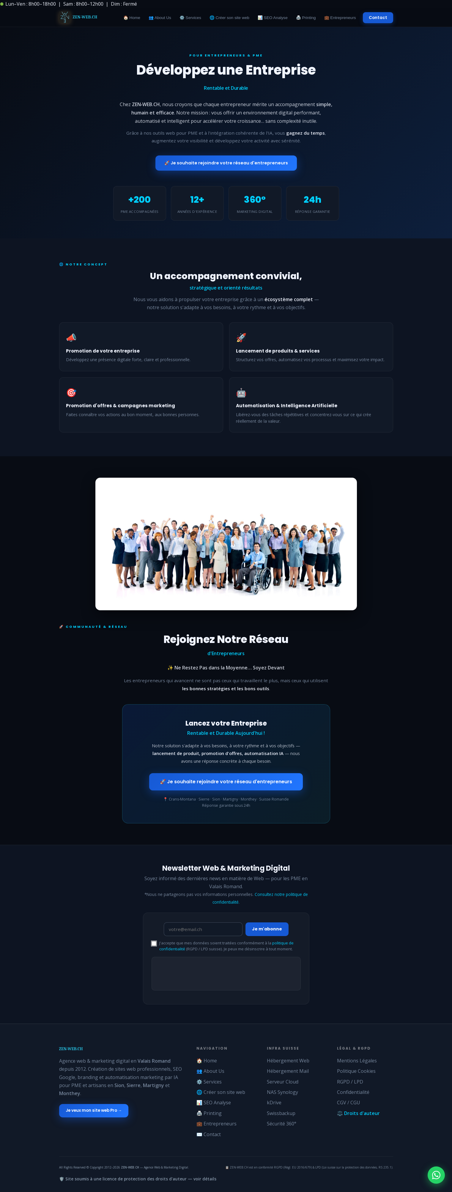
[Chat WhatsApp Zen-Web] (436, 1175)
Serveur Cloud (282, 1081)
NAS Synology (282, 1092)
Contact (378, 18)
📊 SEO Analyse (273, 17)
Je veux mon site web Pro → (94, 1110)
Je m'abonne (267, 929)
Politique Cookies (356, 1071)
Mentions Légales (357, 1060)
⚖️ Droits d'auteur (358, 1113)
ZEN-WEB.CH (71, 1048)
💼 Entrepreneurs (340, 17)
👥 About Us (160, 17)
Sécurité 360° (281, 1123)
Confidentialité (353, 1092)
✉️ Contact (208, 1134)
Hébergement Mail (288, 1071)
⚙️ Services (190, 17)
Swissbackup (281, 1113)
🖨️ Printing (306, 17)
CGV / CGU (348, 1102)
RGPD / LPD (350, 1081)
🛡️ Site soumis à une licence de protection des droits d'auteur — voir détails (137, 1179)
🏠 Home (131, 17)
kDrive (274, 1102)
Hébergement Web (288, 1060)
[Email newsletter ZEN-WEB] (203, 929)
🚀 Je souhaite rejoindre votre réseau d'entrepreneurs (226, 163)
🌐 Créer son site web (229, 17)
